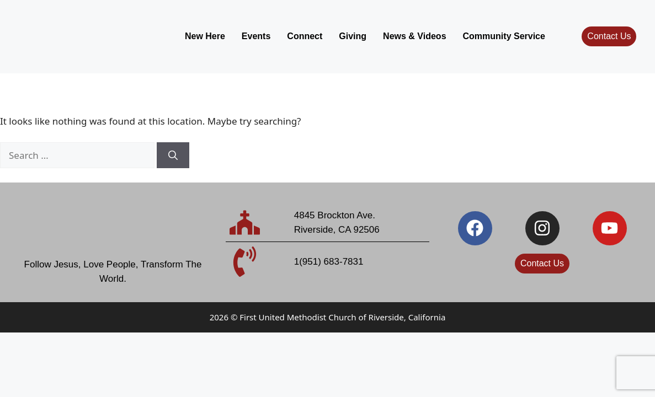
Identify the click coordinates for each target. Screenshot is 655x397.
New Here (205, 36)
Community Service (504, 36)
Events (256, 36)
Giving (352, 36)
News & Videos (414, 36)
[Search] (173, 155)
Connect (304, 36)
